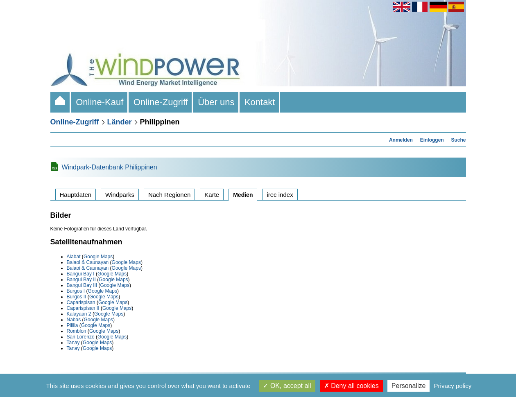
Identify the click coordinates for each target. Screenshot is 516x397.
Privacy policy (453, 385)
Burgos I (76, 291)
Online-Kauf (100, 102)
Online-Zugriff (161, 102)
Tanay (73, 342)
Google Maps (98, 256)
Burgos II (76, 297)
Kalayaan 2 (79, 314)
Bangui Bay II (81, 279)
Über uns (216, 102)
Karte (211, 194)
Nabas (74, 320)
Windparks (119, 194)
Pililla (72, 325)
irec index (280, 194)
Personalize (409, 385)
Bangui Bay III (82, 285)
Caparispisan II (83, 308)
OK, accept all (287, 385)
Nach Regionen (169, 194)
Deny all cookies (351, 385)
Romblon (76, 331)
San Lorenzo (81, 337)
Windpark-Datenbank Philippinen (109, 167)
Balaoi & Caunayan (88, 262)
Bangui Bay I (81, 274)
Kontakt (260, 102)
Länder (119, 122)
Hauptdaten (76, 194)
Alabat (74, 256)
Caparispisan (81, 302)
